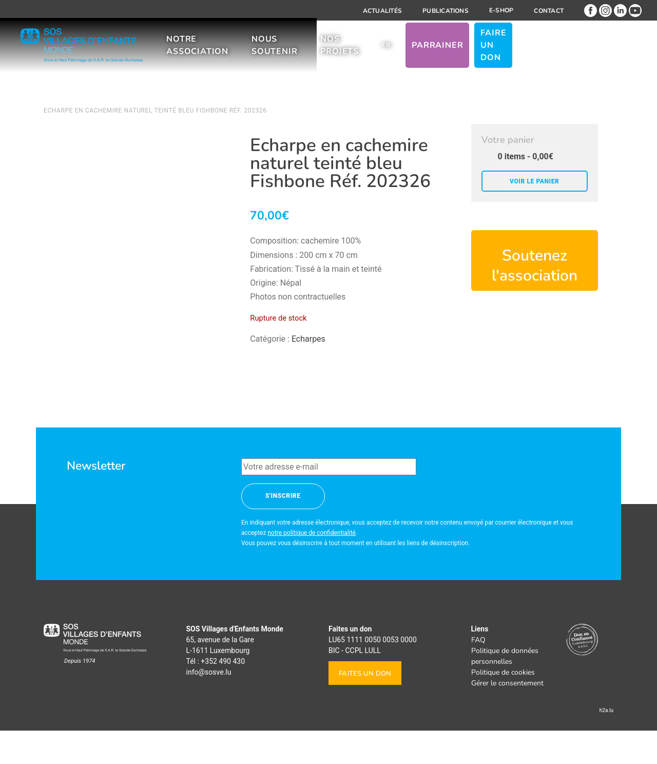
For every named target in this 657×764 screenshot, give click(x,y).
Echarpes (308, 339)
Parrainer (505, 51)
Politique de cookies (503, 706)
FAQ (478, 673)
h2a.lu (606, 744)
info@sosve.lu (208, 705)
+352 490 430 (223, 695)
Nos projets (397, 51)
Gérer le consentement (507, 716)
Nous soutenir (317, 51)
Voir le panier (534, 181)
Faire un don (568, 51)
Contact (549, 11)
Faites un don (365, 707)
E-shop (501, 10)
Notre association (224, 51)
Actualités (382, 11)
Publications (445, 11)
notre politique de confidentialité (311, 566)
